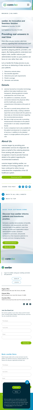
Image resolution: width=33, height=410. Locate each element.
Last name (4, 371)
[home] (10, 4)
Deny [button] (16, 392)
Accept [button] (16, 387)
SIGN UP (16, 279)
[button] (28, 5)
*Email (3, 334)
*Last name (5, 327)
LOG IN (16, 282)
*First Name (5, 321)
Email (3, 378)
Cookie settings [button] (16, 396)
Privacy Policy (9, 405)
